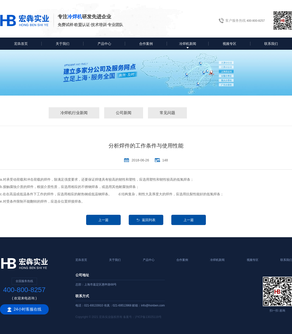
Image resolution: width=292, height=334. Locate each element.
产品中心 (104, 44)
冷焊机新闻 (187, 44)
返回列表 (146, 220)
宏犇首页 (21, 44)
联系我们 (271, 44)
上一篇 (103, 220)
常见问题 (167, 113)
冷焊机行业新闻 (74, 113)
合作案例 (146, 44)
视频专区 (229, 44)
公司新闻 (123, 113)
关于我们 (62, 44)
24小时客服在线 (24, 309)
